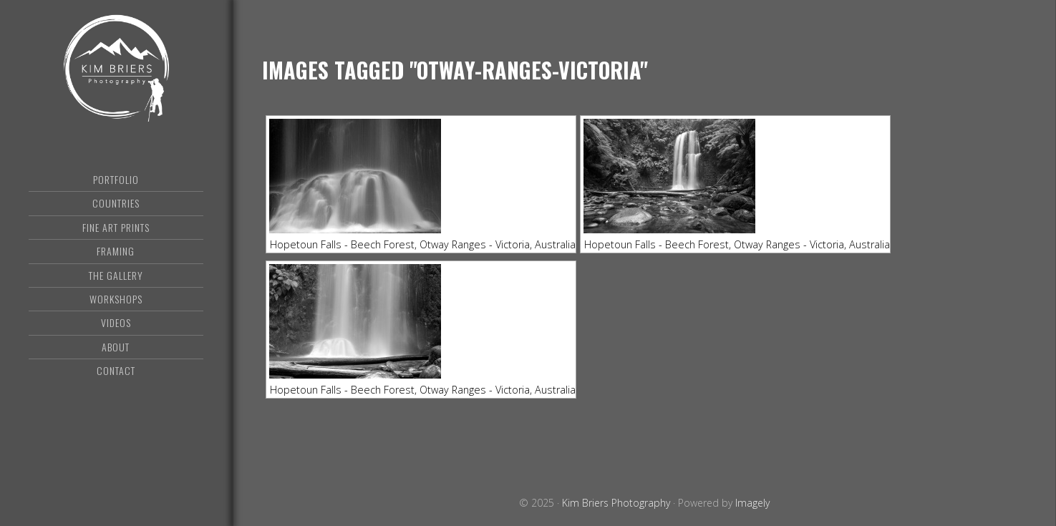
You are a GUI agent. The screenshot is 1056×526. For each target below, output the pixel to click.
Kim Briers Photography (115, 68)
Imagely (752, 503)
